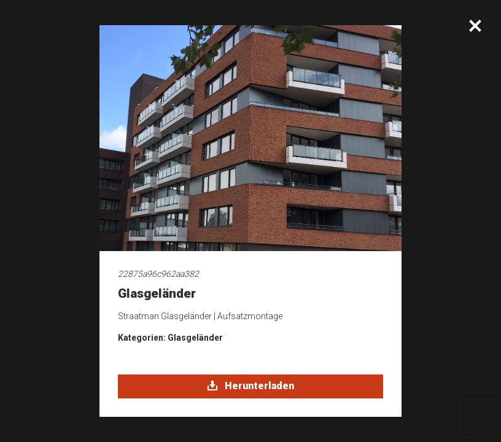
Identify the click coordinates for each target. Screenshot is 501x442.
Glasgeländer (195, 338)
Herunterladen (251, 386)
